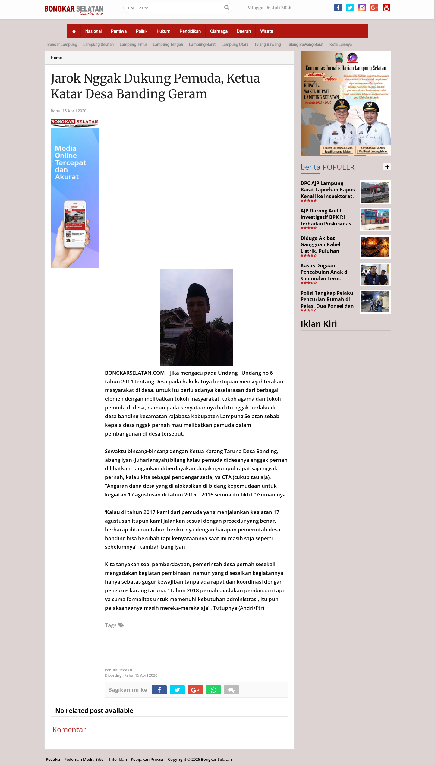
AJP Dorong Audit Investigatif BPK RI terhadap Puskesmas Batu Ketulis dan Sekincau (326, 223)
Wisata (266, 31)
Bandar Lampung (62, 44)
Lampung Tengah (168, 44)
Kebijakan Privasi (147, 759)
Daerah (244, 31)
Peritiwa (119, 31)
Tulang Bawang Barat (305, 44)
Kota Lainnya (340, 44)
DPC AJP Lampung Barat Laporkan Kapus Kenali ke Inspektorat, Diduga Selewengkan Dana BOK (328, 196)
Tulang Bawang (267, 44)
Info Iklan (118, 759)
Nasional (93, 31)
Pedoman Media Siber (84, 759)
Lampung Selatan (98, 44)
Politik (141, 31)
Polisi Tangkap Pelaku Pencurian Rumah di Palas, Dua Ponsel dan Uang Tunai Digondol (327, 303)
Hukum (163, 31)
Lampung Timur (133, 44)
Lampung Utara (235, 44)
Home (56, 57)
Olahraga (219, 31)
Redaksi (53, 759)
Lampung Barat (202, 44)
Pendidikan (190, 31)
